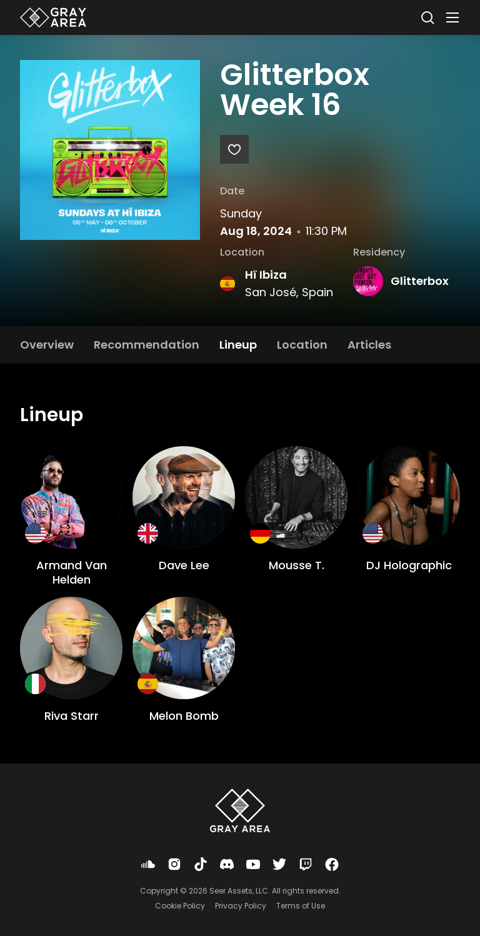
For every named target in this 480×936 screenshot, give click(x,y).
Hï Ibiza (266, 274)
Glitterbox (420, 281)
